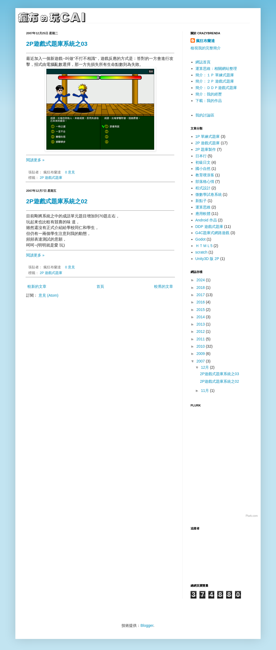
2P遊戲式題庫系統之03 (56, 43)
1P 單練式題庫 (207, 136)
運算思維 (203, 207)
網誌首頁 (203, 62)
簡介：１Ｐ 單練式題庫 (214, 75)
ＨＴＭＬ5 (204, 246)
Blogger (146, 625)
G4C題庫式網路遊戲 (212, 233)
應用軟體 (203, 213)
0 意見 (70, 172)
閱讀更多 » (35, 160)
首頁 (100, 286)
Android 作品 (206, 220)
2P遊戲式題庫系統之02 (56, 201)
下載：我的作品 (208, 100)
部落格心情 (204, 181)
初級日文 (203, 162)
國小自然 (203, 168)
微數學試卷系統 (208, 194)
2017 (201, 295)
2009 (201, 353)
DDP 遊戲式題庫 (209, 226)
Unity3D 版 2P (207, 258)
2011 (201, 339)
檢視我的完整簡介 (206, 48)
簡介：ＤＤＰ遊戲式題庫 (216, 87)
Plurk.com (252, 515)
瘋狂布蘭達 (205, 41)
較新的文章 (36, 286)
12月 (205, 367)
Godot (200, 239)
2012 (201, 331)
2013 (201, 324)
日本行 (201, 156)
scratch (201, 252)
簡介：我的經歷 (208, 94)
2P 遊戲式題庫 (51, 178)
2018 (201, 287)
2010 (201, 346)
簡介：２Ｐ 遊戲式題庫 (214, 81)
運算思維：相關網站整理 (216, 68)
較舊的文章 (163, 286)
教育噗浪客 (204, 175)
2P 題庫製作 (205, 149)
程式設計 (203, 188)
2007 (201, 361)
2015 (201, 309)
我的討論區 (204, 115)
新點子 (201, 201)
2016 (201, 302)
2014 (201, 317)
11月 (205, 390)
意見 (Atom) (48, 295)
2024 (201, 280)
